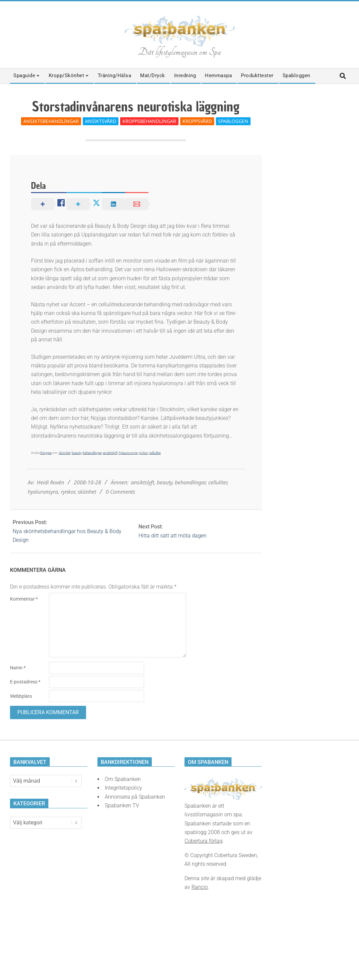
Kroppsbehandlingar (149, 121)
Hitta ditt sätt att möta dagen (172, 535)
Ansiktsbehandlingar (51, 121)
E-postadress (25, 681)
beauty (76, 453)
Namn (18, 667)
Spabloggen (233, 121)
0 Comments (120, 491)
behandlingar (92, 453)
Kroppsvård (197, 121)
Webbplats (21, 696)
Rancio (200, 887)
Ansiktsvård (100, 121)
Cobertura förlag (204, 841)
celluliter (155, 453)
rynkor (143, 453)
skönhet (64, 453)
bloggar (46, 453)
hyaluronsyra (43, 491)
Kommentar (24, 599)
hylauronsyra (128, 453)
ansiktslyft (110, 453)
